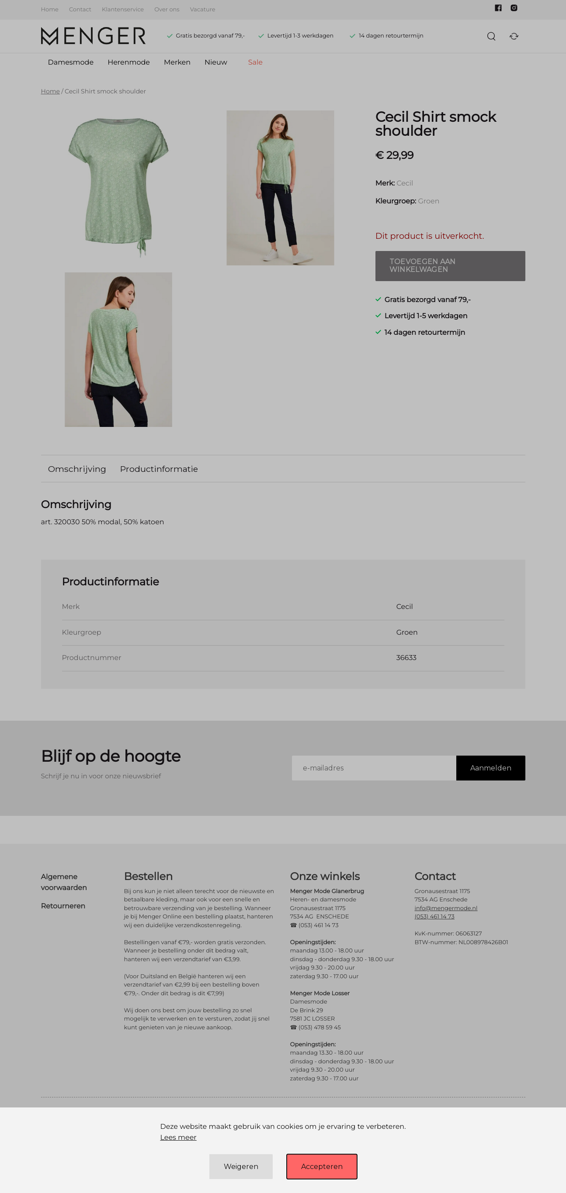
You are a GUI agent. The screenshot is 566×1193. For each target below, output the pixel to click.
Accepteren (322, 1166)
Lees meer (178, 1138)
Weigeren (241, 1166)
